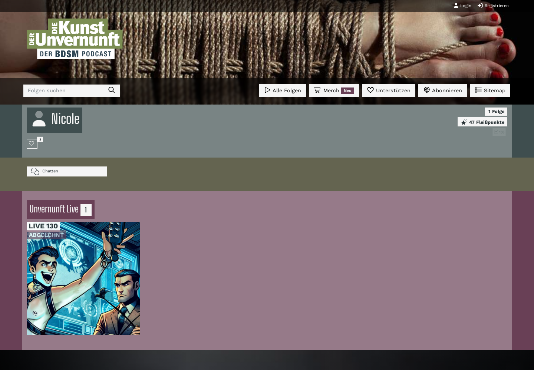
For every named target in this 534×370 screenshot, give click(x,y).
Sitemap (490, 90)
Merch (334, 90)
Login (462, 5)
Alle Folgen (282, 90)
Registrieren (493, 5)
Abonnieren (442, 90)
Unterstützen (389, 90)
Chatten (44, 171)
